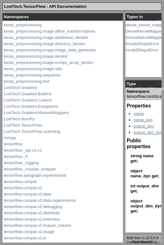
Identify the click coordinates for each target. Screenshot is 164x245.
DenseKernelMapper (144, 31)
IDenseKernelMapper (144, 37)
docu (156, 242)
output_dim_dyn (148, 132)
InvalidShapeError (141, 50)
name (139, 113)
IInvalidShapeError (142, 43)
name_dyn (143, 119)
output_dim (144, 126)
